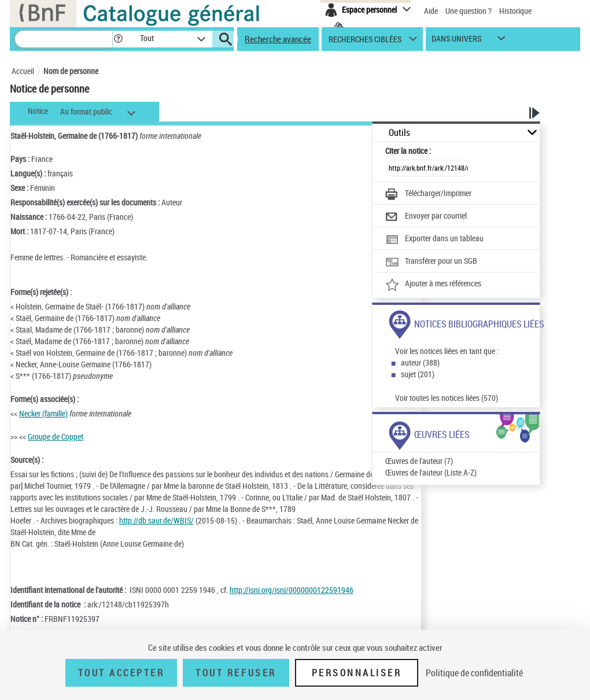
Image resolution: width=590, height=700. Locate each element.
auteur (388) (420, 362)
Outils (399, 133)
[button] (118, 39)
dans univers (456, 41)
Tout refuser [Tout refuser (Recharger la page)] (236, 672)
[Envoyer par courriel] (426, 217)
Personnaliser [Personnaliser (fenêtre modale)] (357, 672)
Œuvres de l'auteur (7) (419, 460)
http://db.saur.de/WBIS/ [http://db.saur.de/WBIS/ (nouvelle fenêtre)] (156, 520)
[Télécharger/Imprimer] (428, 194)
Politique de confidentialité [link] (474, 672)
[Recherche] (63, 39)
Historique (515, 10)
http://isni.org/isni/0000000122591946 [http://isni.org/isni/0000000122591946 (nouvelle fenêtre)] (291, 589)
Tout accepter (121, 672)
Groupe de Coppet (55, 436)
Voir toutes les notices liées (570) (446, 397)
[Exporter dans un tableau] (434, 239)
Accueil (23, 70)
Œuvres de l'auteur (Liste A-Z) (431, 472)
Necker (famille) (43, 413)
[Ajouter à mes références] (433, 285)
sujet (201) (417, 374)
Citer (408, 150)
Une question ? (468, 10)
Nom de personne (70, 70)
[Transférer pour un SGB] (431, 262)
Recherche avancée (278, 39)
